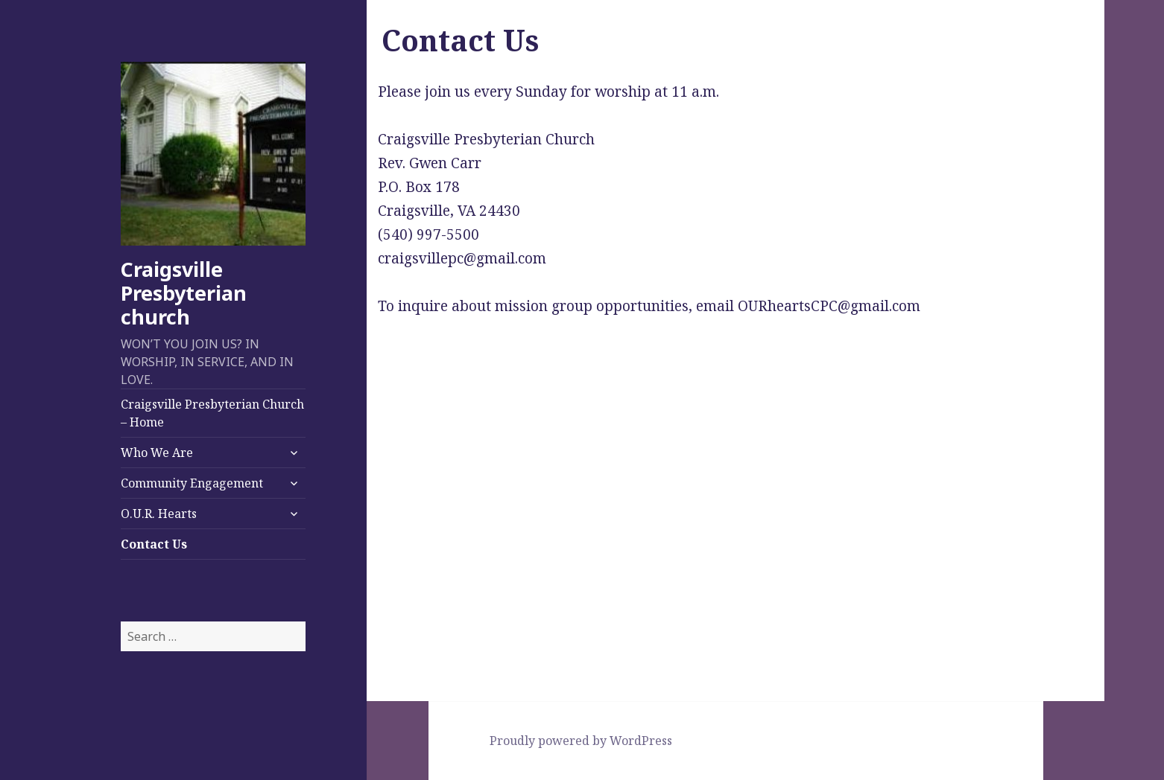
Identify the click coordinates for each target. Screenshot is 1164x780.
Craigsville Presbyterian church (184, 292)
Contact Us (154, 544)
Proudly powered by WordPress (581, 740)
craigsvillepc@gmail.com (462, 258)
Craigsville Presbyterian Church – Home (212, 413)
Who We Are (157, 452)
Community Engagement (192, 483)
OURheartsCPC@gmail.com (829, 306)
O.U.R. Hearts (159, 513)
